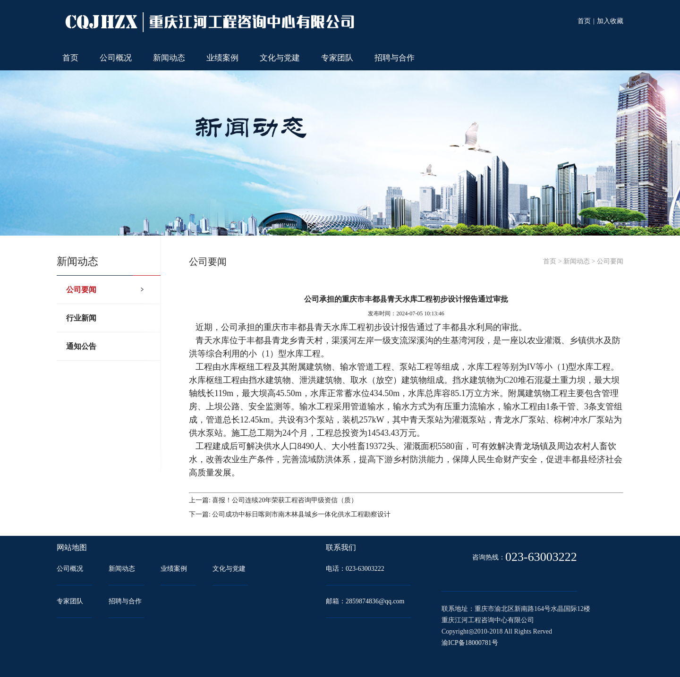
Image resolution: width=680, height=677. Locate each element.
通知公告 (81, 346)
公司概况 (116, 57)
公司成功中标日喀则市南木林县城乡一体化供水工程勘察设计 (301, 514)
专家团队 (337, 57)
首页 (584, 21)
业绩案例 (222, 57)
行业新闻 (81, 318)
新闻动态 (169, 57)
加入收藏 (610, 21)
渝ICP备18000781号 (470, 642)
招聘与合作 (394, 57)
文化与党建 (280, 57)
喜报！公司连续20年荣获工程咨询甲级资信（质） (284, 500)
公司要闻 (81, 290)
